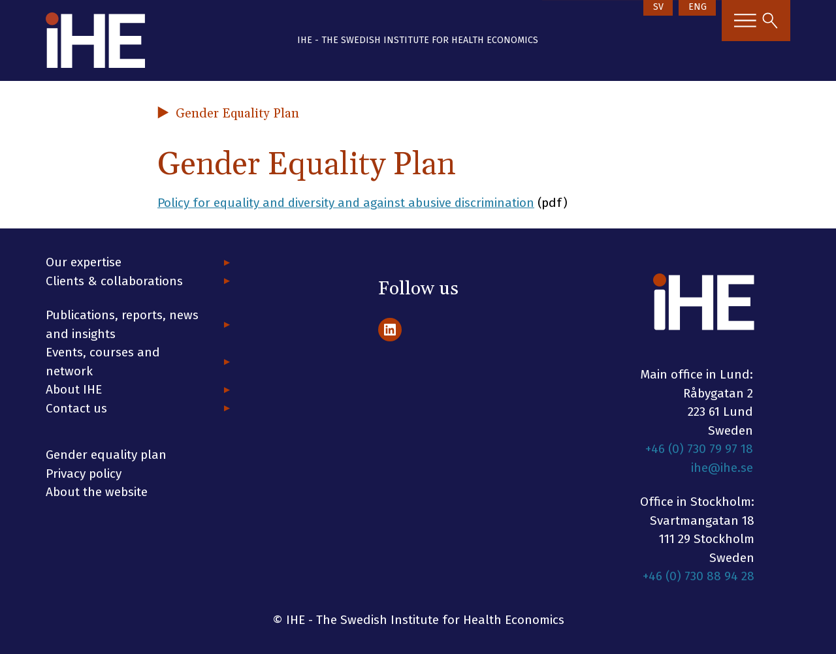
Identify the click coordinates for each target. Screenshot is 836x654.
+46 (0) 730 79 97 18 (699, 448)
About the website (97, 491)
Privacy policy (83, 473)
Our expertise (83, 262)
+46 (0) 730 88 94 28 (698, 576)
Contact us (76, 408)
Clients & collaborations (114, 280)
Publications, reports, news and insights (122, 324)
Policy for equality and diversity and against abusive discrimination (347, 202)
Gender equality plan (106, 454)
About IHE (74, 389)
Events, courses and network (103, 362)
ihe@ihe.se (722, 467)
